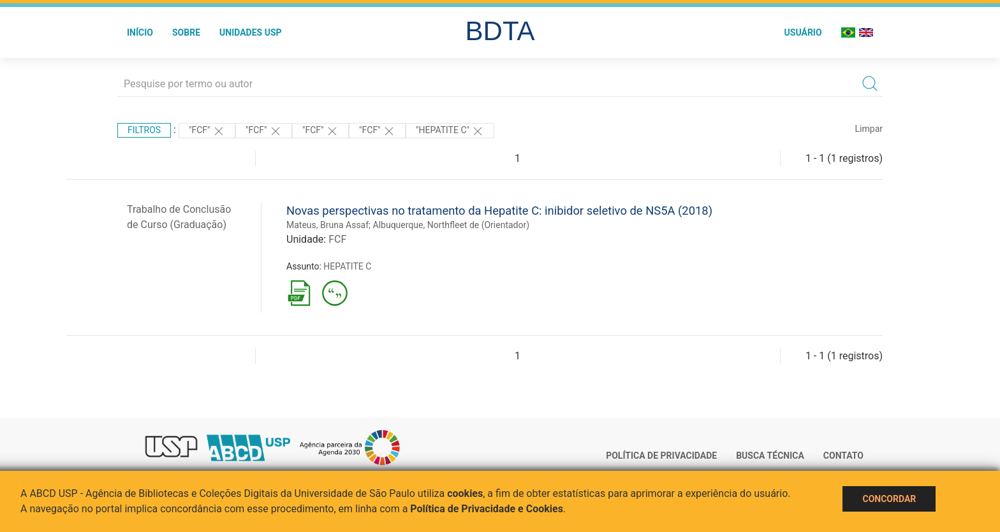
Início (140, 32)
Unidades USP (250, 32)
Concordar (889, 499)
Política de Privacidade (661, 455)
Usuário (803, 32)
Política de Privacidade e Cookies (486, 509)
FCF (337, 239)
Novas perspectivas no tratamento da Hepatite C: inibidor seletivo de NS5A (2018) (499, 210)
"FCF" (207, 131)
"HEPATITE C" (450, 131)
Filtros (144, 130)
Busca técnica (770, 455)
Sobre (186, 32)
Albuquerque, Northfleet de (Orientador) (451, 225)
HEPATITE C (347, 266)
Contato (843, 455)
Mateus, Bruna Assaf (327, 225)
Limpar (869, 129)
